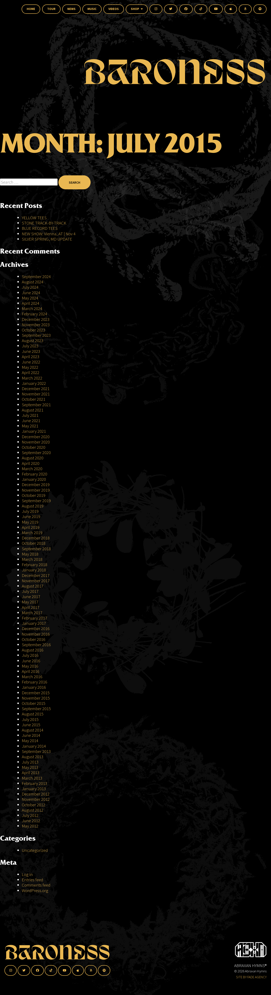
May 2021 (30, 426)
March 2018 (32, 559)
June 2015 (31, 725)
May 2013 (30, 767)
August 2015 (32, 714)
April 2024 (30, 303)
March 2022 (32, 378)
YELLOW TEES (34, 217)
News (71, 9)
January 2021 (34, 431)
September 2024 (36, 276)
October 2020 (33, 447)
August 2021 (32, 410)
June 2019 (31, 516)
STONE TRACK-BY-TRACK (44, 223)
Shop (137, 9)
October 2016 (33, 639)
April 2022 (30, 372)
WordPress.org (35, 890)
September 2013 (36, 751)
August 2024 (32, 282)
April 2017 (30, 607)
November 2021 (36, 394)
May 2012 (30, 826)
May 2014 (30, 740)
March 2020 (32, 468)
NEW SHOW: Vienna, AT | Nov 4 (49, 234)
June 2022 (31, 362)
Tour (51, 9)
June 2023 (31, 351)
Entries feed (32, 880)
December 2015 (36, 693)
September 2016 (36, 644)
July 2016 (30, 655)
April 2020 (30, 463)
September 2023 (36, 335)
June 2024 (31, 292)
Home (31, 9)
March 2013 (32, 778)
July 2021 (30, 415)
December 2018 (36, 538)
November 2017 (36, 580)
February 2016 (34, 682)
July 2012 (30, 815)
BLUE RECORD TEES (40, 228)
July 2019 (30, 511)
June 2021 (31, 420)
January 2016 (34, 687)
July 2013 (30, 762)
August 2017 (32, 586)
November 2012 (36, 799)
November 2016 (36, 634)
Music (92, 9)
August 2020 (32, 458)
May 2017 (30, 602)
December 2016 (36, 628)
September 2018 (36, 549)
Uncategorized (35, 850)
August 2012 (32, 810)
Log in (27, 874)
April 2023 (30, 356)
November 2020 (36, 442)
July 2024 (30, 287)
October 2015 (33, 703)
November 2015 (36, 698)
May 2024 (30, 298)
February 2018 (34, 564)
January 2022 (34, 383)
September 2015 (36, 708)
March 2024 (32, 308)
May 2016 (30, 666)
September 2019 (36, 500)
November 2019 (36, 490)
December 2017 (36, 575)
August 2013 (32, 756)
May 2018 (30, 554)
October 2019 (33, 495)
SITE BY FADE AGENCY (251, 977)
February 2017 (34, 618)
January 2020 (34, 479)
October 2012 (33, 805)
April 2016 (30, 671)
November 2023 (36, 324)
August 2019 (32, 506)
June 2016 (31, 661)
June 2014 (31, 735)
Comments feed (36, 885)
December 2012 (36, 794)
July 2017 (30, 591)
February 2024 (34, 314)
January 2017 (34, 623)
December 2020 (36, 436)
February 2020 (34, 474)
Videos (113, 9)
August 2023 (32, 340)
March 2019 (32, 532)
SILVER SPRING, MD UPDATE (47, 239)
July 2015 (30, 719)
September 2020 (36, 452)
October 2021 (33, 399)
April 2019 (30, 527)
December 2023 (36, 319)
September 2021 (36, 404)
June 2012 (31, 820)
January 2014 (34, 746)
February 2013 (34, 783)
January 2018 (34, 570)
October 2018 (33, 543)
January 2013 (34, 788)
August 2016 (32, 650)
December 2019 (36, 484)
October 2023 (33, 330)
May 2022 (30, 367)
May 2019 (30, 522)
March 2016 (32, 676)
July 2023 (30, 346)
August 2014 (32, 730)
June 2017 (31, 596)
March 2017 (32, 612)
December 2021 (36, 388)
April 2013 (30, 772)
